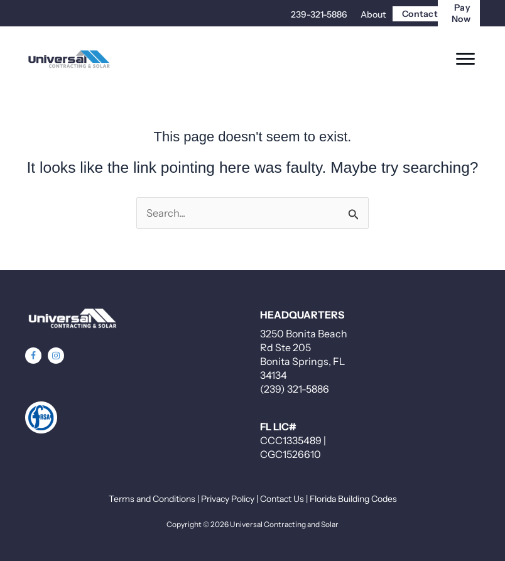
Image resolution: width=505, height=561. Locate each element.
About (373, 14)
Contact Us (282, 498)
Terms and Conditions (152, 498)
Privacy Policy (227, 498)
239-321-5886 (319, 14)
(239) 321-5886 (294, 389)
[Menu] (465, 59)
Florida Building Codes (353, 498)
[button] (33, 355)
